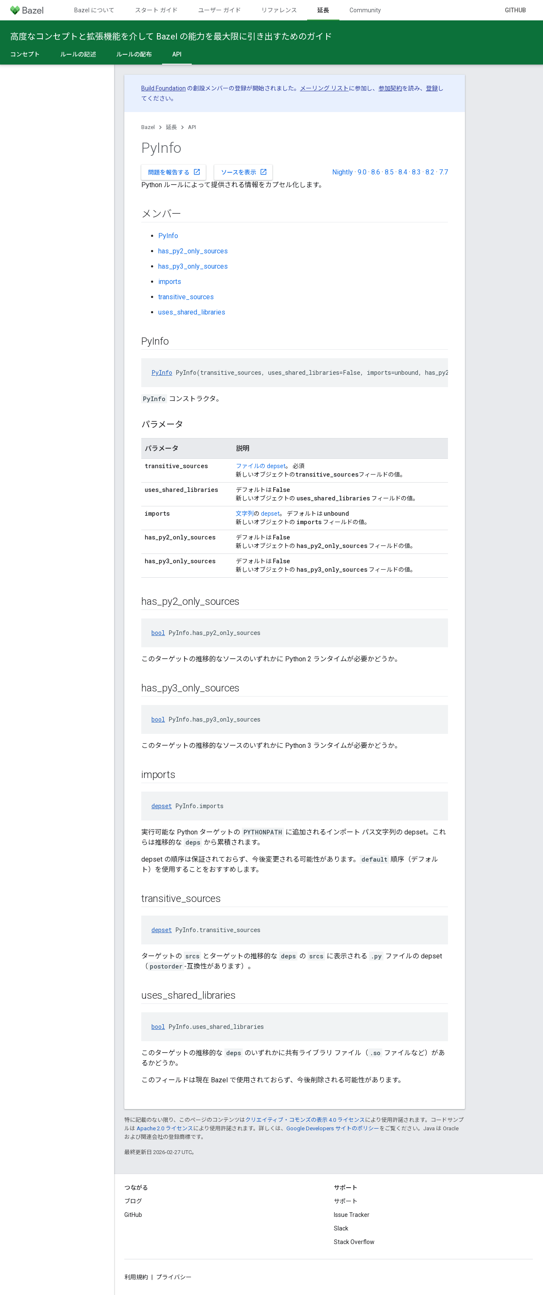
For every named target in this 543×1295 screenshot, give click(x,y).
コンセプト (25, 54)
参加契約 (390, 88)
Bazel (148, 127)
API (192, 127)
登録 (432, 88)
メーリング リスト (324, 88)
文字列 (245, 513)
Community (365, 10)
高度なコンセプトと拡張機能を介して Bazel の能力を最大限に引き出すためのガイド (171, 36)
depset (276, 466)
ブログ (133, 1201)
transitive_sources (186, 297)
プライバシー (174, 1277)
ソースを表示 (244, 172)
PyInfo (168, 236)
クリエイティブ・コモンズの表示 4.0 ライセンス (305, 1120)
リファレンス (279, 10)
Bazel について (94, 10)
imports (169, 282)
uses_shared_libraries (191, 312)
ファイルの (251, 466)
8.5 (389, 172)
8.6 (375, 172)
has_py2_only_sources (193, 251)
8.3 (416, 172)
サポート (346, 1201)
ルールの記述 (78, 54)
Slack (341, 1228)
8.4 (402, 172)
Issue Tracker (351, 1214)
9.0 (362, 172)
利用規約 (136, 1277)
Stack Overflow (354, 1242)
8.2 (429, 172)
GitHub (515, 10)
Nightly (342, 172)
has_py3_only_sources (193, 266)
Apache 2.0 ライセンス (165, 1128)
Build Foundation (163, 88)
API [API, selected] (177, 54)
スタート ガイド (156, 10)
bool (158, 633)
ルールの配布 (134, 54)
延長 (171, 127)
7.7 (443, 172)
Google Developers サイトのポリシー (332, 1128)
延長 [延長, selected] (323, 10)
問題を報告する (174, 172)
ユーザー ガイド (219, 10)
